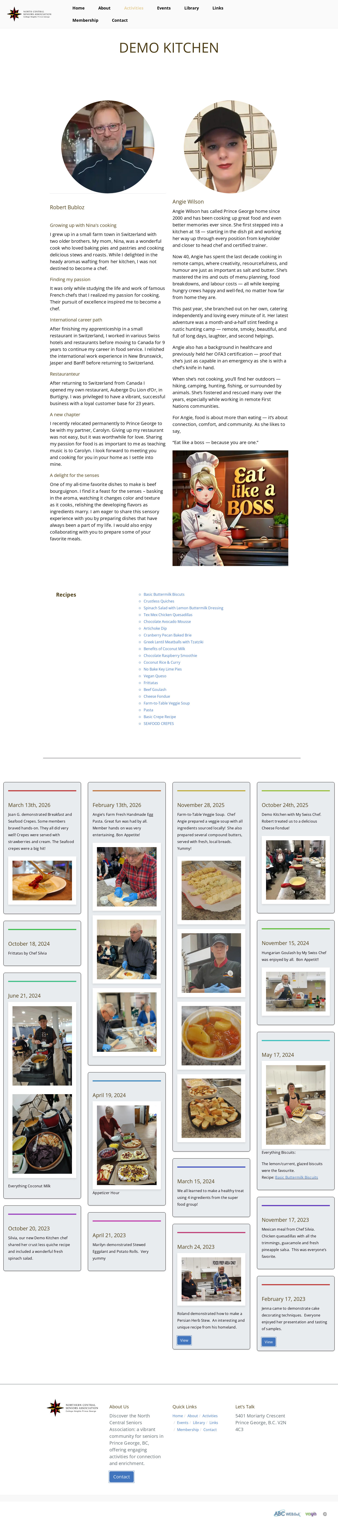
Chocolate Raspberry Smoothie (170, 655)
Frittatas (151, 682)
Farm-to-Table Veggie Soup (167, 703)
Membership (85, 20)
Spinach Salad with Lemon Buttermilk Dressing (183, 607)
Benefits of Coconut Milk (164, 648)
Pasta (148, 709)
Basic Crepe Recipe (160, 716)
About (104, 8)
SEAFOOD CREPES (159, 723)
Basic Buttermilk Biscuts (164, 594)
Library (191, 8)
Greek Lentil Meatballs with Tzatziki (173, 641)
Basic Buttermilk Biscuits (296, 1177)
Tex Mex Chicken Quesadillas (168, 614)
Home (78, 8)
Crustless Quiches (159, 601)
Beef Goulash (155, 689)
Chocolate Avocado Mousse (167, 621)
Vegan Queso (155, 675)
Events (164, 8)
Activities (133, 8)
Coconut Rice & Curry (162, 662)
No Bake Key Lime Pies (163, 669)
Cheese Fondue (157, 696)
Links (217, 8)
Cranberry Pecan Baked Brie (168, 635)
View (184, 1340)
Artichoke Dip (155, 628)
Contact (120, 20)
